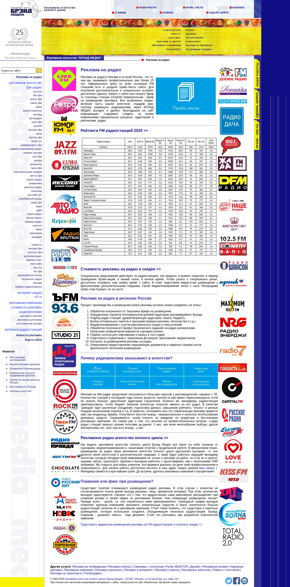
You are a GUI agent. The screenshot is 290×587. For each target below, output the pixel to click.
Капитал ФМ (35, 252)
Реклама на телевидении (89, 566)
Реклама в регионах (29, 320)
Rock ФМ (37, 156)
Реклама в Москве (31, 316)
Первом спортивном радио (26, 149)
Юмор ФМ (36, 103)
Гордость (36, 244)
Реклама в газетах (167, 570)
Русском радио (33, 256)
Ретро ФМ (36, 99)
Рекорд (37, 114)
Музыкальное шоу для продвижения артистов (22, 374)
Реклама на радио (29, 77)
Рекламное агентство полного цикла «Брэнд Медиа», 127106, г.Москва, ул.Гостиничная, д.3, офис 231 (122, 579)
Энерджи (36, 237)
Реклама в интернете (138, 570)
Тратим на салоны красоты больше (25, 381)
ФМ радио (34, 87)
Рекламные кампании (78, 570)
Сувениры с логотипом (148, 566)
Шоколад (36, 191)
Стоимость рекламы (26, 307)
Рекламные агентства (196, 570)
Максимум (36, 233)
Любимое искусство (20, 391)
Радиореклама (30, 311)
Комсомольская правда (28, 172)
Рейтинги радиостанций (23, 329)
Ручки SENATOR (177, 566)
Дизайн (195, 566)
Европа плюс (34, 260)
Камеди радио (33, 221)
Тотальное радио (31, 279)
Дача (39, 133)
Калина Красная (32, 110)
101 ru (38, 297)
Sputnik (38, 126)
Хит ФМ (37, 271)
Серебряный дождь (30, 198)
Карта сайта (33, 339)
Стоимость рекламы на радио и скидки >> (121, 269)
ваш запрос (207, 468)
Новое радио (34, 179)
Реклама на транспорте (66, 573)
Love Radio (36, 264)
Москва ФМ (35, 130)
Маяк (39, 229)
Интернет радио (29, 292)
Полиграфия (92, 573)
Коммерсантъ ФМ (31, 145)
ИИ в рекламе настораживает (18, 358)
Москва (37, 283)
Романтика (35, 183)
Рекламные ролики (214, 566)
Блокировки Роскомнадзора (25, 368)
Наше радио (34, 214)
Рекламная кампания (25, 302)
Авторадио (35, 118)
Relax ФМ (36, 122)
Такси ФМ (36, 168)
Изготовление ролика (29, 323)
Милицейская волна (30, 275)
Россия (38, 91)
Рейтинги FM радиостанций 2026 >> (114, 131)
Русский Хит (35, 195)
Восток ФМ (35, 137)
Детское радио (33, 187)
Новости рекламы (29, 335)
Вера (39, 206)
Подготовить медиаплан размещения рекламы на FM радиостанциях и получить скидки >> (141, 524)
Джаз (39, 107)
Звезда (38, 160)
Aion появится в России (23, 387)
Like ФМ (37, 95)
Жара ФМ (36, 202)
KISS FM (38, 267)
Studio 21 (36, 141)
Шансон (37, 225)
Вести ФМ (36, 175)
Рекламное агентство (25, 82)
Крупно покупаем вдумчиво (25, 364)
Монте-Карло (34, 218)
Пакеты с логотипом (226, 570)
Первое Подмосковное (28, 286)
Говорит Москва (32, 152)
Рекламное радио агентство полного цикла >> (124, 438)
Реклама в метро (119, 566)
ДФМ (39, 210)
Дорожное (36, 164)
